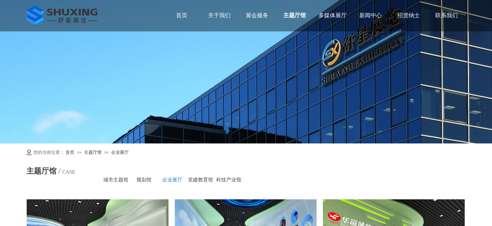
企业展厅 (120, 152)
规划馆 (144, 179)
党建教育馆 (200, 179)
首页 (70, 152)
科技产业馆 (228, 179)
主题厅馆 (93, 152)
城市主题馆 (115, 179)
